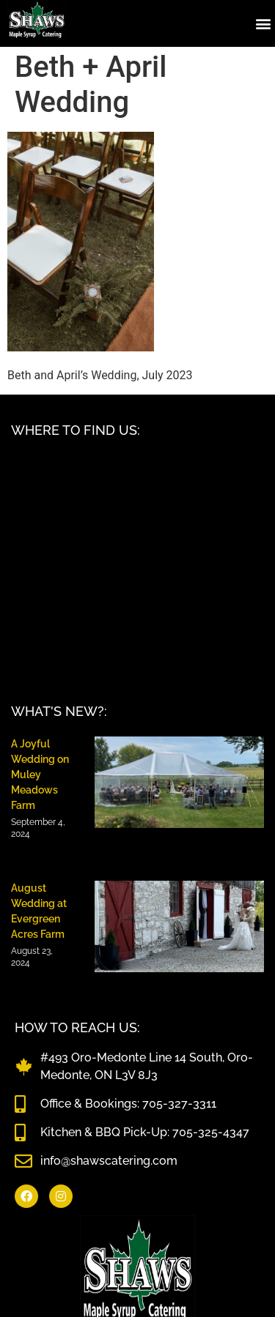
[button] (263, 23)
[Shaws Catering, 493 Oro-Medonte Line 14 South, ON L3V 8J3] (137, 564)
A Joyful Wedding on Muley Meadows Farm (40, 774)
